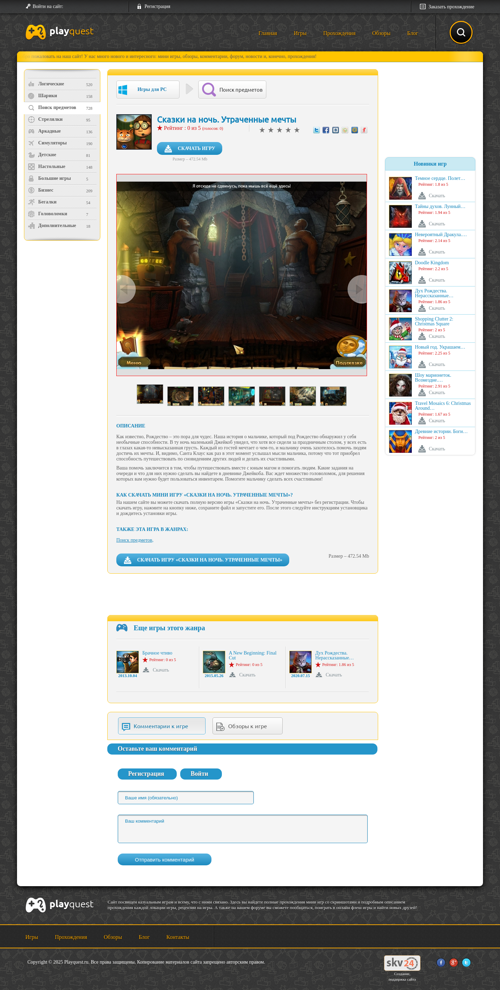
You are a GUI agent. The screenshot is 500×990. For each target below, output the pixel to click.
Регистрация (157, 6)
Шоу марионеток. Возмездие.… (433, 378)
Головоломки (47, 213)
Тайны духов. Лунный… (440, 206)
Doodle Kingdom (432, 262)
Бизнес (40, 190)
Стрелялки (45, 119)
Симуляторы (47, 143)
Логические (46, 84)
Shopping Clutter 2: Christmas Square (434, 321)
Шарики (42, 95)
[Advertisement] (63, 300)
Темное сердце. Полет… (440, 178)
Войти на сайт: (48, 6)
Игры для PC (142, 90)
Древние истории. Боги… (441, 431)
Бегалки (42, 202)
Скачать (161, 670)
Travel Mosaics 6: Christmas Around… (443, 406)
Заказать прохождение (451, 6)
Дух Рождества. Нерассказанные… (334, 655)
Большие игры (49, 178)
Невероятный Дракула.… (441, 234)
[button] (71, 6)
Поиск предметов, (134, 540)
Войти (199, 773)
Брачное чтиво (157, 653)
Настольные (46, 166)
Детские (42, 154)
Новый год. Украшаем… (440, 347)
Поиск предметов (52, 107)
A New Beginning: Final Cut (252, 655)
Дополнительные (52, 225)
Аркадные (44, 131)
